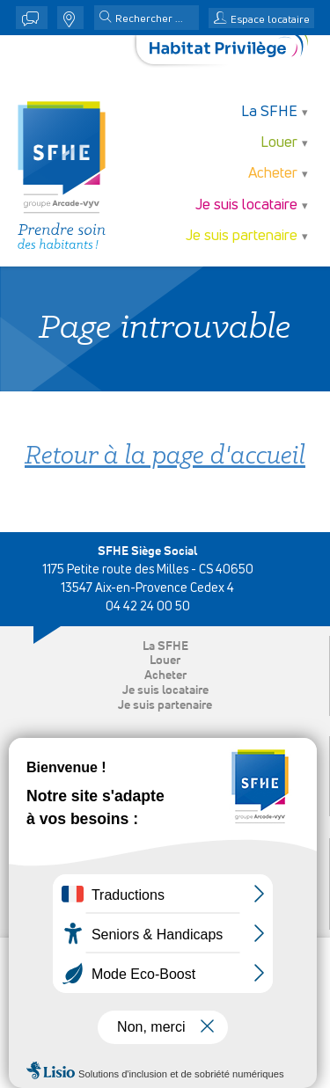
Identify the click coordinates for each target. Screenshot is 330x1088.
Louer (278, 142)
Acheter (272, 173)
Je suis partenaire (241, 236)
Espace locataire (270, 20)
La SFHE (269, 112)
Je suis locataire (246, 205)
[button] (106, 18)
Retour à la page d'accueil (165, 457)
